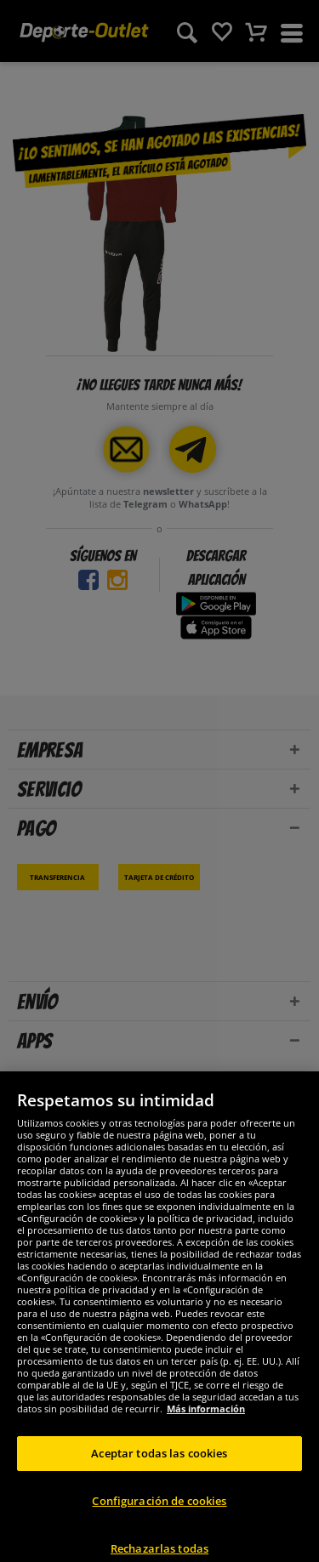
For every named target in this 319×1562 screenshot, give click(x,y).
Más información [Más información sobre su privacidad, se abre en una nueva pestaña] (206, 1430)
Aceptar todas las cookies (159, 1475)
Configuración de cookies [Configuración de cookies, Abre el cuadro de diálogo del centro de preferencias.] (159, 1523)
